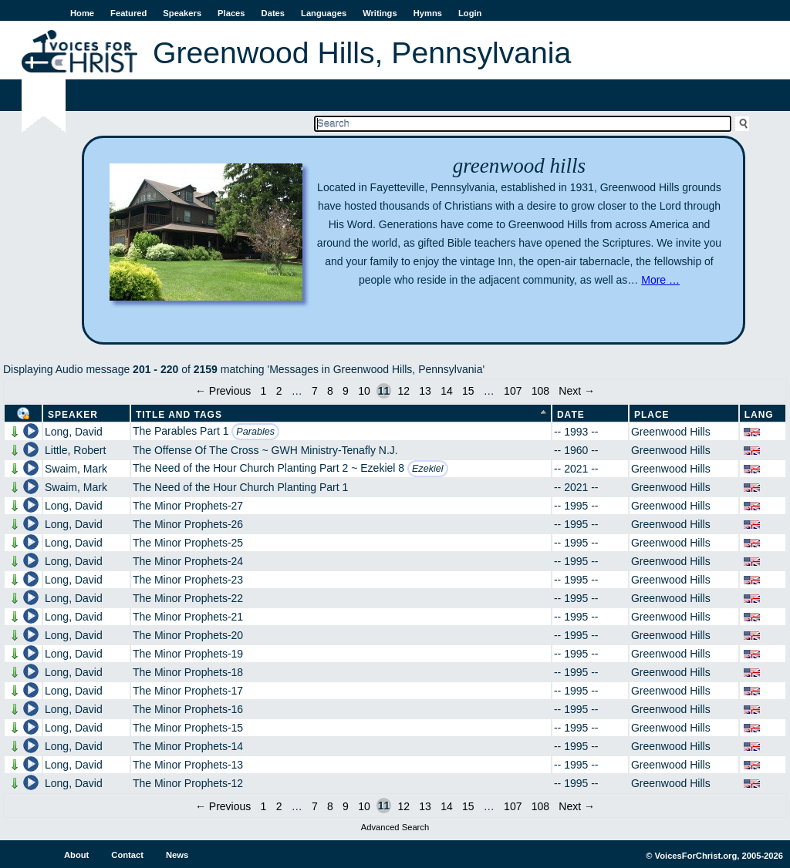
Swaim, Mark (76, 469)
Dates (273, 13)
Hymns (428, 13)
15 (468, 391)
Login (469, 13)
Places (231, 13)
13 (425, 391)
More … (660, 280)
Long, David (74, 432)
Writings (380, 13)
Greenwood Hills (671, 432)
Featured (128, 13)
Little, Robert (75, 450)
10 (364, 391)
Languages (323, 13)
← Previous (223, 391)
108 (540, 391)
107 (513, 391)
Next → (577, 391)
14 (447, 391)
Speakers (182, 13)
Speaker (73, 414)
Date (571, 414)
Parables (255, 431)
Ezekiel (428, 468)
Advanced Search (395, 827)
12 (403, 391)
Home (82, 13)
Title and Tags (179, 414)
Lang (759, 414)
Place (652, 414)
